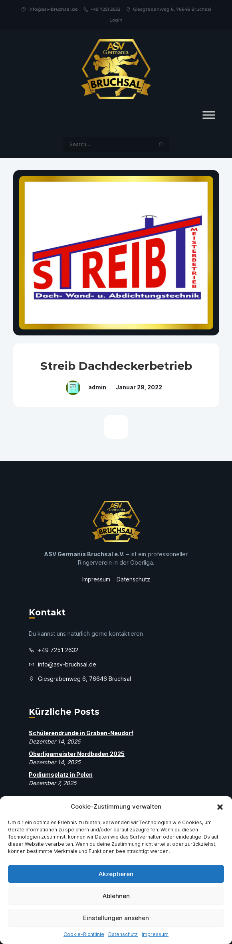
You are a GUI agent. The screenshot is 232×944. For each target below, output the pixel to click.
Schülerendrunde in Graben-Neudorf (81, 733)
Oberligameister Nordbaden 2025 (77, 753)
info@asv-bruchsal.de (49, 9)
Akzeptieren (116, 874)
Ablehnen (116, 896)
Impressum (155, 934)
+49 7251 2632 (101, 9)
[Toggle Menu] (208, 115)
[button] (220, 807)
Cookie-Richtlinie (83, 934)
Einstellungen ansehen (116, 918)
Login (116, 20)
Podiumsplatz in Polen (61, 774)
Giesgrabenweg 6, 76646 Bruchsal (168, 9)
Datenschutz (123, 934)
